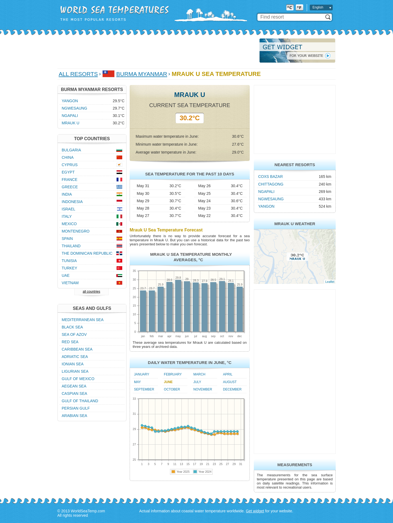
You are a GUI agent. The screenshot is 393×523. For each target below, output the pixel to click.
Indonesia (72, 201)
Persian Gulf (76, 408)
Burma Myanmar (141, 74)
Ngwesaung (271, 199)
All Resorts (78, 74)
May (137, 382)
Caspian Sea (74, 393)
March (199, 374)
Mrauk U (70, 123)
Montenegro (76, 231)
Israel (68, 209)
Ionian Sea (73, 364)
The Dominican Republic (87, 253)
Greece (70, 187)
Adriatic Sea (75, 356)
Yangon (266, 206)
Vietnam (70, 283)
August (230, 382)
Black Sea (72, 327)
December (232, 389)
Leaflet (329, 281)
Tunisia (69, 260)
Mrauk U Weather (294, 223)
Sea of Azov (74, 334)
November (202, 389)
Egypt (68, 172)
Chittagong (270, 184)
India (67, 194)
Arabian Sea (74, 415)
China (68, 157)
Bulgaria (71, 150)
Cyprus (70, 165)
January (141, 374)
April (228, 374)
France (70, 179)
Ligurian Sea (75, 371)
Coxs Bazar (270, 176)
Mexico (69, 224)
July (197, 382)
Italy (67, 216)
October (172, 389)
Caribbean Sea (77, 349)
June (168, 382)
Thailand (71, 246)
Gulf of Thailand (80, 401)
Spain (67, 238)
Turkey (69, 268)
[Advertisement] (156, 50)
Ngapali (266, 191)
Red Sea (70, 342)
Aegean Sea (74, 386)
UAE (66, 275)
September (144, 389)
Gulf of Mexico (78, 379)
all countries (91, 291)
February (173, 374)
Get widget (255, 511)
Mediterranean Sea (82, 320)
